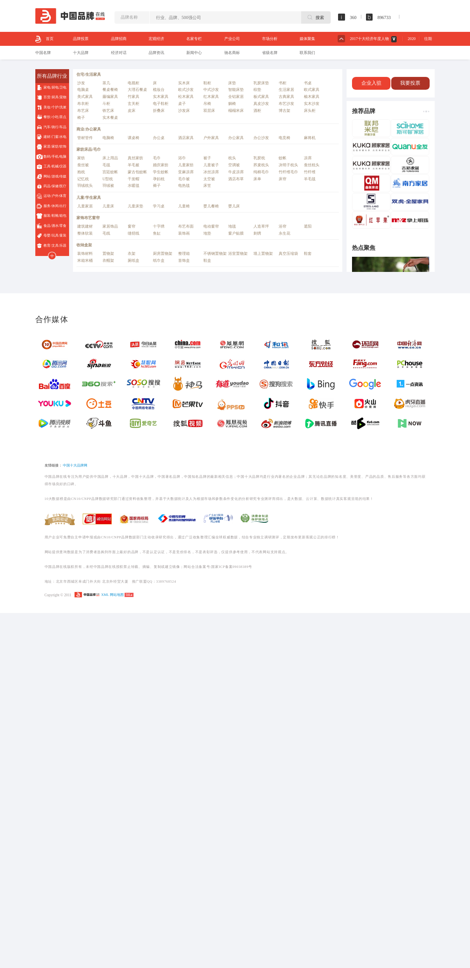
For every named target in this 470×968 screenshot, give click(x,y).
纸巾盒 (159, 260)
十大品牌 (80, 52)
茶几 (106, 83)
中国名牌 (43, 52)
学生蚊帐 (160, 172)
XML (105, 595)
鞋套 (308, 253)
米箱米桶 (85, 260)
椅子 (81, 117)
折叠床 (159, 110)
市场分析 (269, 39)
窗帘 (131, 226)
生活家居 (286, 89)
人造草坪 (261, 226)
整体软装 (85, 233)
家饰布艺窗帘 (88, 218)
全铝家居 (236, 96)
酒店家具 (186, 138)
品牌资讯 (156, 52)
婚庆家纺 (160, 165)
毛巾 (157, 158)
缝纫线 (133, 233)
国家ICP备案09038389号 (231, 567)
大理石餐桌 (137, 89)
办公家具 (236, 138)
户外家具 (211, 138)
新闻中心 (194, 52)
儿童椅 (184, 206)
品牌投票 (80, 39)
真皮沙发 (261, 103)
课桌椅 (133, 138)
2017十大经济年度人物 (369, 39)
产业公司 (232, 39)
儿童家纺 (186, 165)
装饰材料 (85, 253)
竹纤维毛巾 (288, 172)
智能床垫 (236, 89)
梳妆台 (159, 89)
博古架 (284, 110)
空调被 (234, 165)
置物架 (108, 253)
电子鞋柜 (160, 103)
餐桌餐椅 (110, 89)
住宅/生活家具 (88, 74)
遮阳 (308, 226)
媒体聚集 (307, 39)
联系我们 (307, 52)
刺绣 (257, 233)
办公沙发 (261, 138)
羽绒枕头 (85, 185)
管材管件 (85, 138)
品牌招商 (119, 39)
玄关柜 (133, 103)
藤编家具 (110, 96)
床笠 (207, 185)
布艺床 (83, 110)
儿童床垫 (135, 206)
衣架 (131, 253)
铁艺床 (108, 110)
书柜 (282, 83)
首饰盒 (184, 260)
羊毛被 (133, 165)
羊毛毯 (310, 179)
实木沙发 (311, 103)
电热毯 (184, 185)
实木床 (184, 83)
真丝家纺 (135, 158)
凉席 (308, 158)
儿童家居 (85, 206)
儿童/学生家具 (88, 197)
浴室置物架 (238, 253)
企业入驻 (371, 83)
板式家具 (261, 96)
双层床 (209, 110)
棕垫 (257, 89)
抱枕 (81, 172)
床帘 (282, 179)
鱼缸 (157, 233)
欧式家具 (311, 89)
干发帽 (133, 179)
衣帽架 (108, 260)
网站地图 (117, 595)
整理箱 (184, 253)
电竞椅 (284, 138)
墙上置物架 (263, 253)
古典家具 (286, 96)
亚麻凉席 (186, 172)
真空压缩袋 (288, 253)
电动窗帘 (211, 226)
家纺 (81, 158)
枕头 (232, 158)
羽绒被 (108, 185)
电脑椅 (108, 138)
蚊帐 (282, 158)
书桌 (308, 83)
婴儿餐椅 (211, 206)
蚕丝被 (83, 165)
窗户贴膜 (236, 233)
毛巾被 (184, 179)
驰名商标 (232, 52)
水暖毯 (133, 185)
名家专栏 (194, 39)
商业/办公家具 (88, 129)
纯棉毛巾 (261, 172)
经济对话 (119, 52)
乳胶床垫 (261, 83)
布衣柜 (83, 103)
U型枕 (107, 179)
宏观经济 (156, 39)
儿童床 (108, 206)
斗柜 (106, 103)
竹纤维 (310, 172)
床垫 (232, 83)
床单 (257, 179)
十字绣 (159, 226)
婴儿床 (234, 206)
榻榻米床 (236, 110)
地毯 (232, 226)
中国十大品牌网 (75, 465)
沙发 (81, 83)
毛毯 (106, 165)
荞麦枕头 (261, 165)
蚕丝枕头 (311, 165)
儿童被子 (211, 165)
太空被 (209, 179)
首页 (44, 39)
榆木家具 (311, 96)
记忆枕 (83, 179)
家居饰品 (110, 226)
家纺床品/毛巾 (88, 149)
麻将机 (310, 138)
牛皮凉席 (236, 172)
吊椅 (207, 103)
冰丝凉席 (211, 172)
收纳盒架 (84, 245)
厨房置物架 (162, 253)
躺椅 (232, 103)
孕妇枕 (159, 179)
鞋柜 (207, 83)
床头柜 (310, 110)
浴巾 (182, 158)
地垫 (207, 233)
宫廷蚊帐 (110, 172)
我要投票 (410, 83)
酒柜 (257, 110)
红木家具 (211, 96)
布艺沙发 (286, 103)
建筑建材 (85, 226)
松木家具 (186, 96)
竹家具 (133, 96)
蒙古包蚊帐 (137, 172)
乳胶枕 (259, 158)
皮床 (131, 110)
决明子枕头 (288, 165)
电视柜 (133, 83)
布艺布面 (186, 226)
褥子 (157, 185)
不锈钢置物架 (215, 253)
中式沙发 (211, 89)
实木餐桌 (110, 117)
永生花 (284, 233)
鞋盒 (207, 260)
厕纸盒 (133, 260)
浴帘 (282, 226)
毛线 (106, 233)
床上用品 (110, 158)
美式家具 (85, 96)
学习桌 (159, 206)
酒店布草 (236, 179)
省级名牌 (269, 52)
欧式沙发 (186, 89)
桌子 (182, 103)
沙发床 (184, 110)
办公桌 (159, 138)
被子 (207, 158)
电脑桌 (83, 89)
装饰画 (184, 233)
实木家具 (160, 96)
